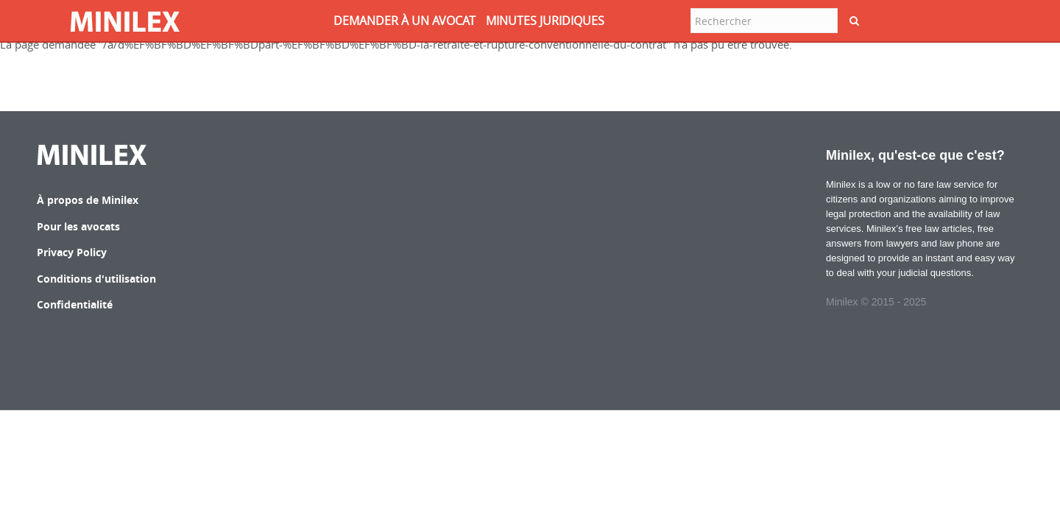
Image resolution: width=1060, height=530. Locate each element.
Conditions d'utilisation (96, 279)
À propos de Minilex (87, 200)
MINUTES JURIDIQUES (545, 21)
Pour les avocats (78, 226)
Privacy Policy (72, 252)
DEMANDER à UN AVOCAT (404, 21)
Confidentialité (75, 304)
